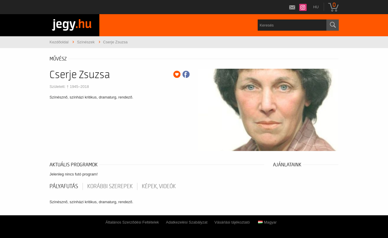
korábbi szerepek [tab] (110, 186)
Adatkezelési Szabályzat (187, 222)
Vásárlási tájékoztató (232, 222)
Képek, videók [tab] (159, 186)
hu (316, 7)
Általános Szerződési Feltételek (132, 222)
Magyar (267, 222)
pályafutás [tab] (64, 186)
